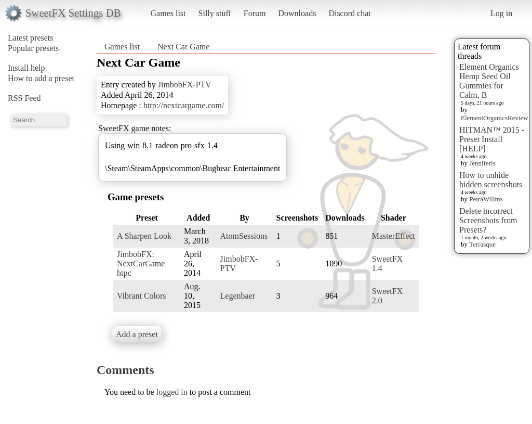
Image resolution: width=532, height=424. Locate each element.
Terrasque (482, 244)
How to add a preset (41, 78)
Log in (501, 13)
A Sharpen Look (144, 236)
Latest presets (31, 37)
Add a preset (137, 334)
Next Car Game (183, 46)
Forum (255, 13)
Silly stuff (214, 13)
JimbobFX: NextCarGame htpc (141, 263)
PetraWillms (485, 199)
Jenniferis (482, 163)
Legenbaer (238, 295)
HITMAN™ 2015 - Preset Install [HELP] (491, 139)
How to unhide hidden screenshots (490, 180)
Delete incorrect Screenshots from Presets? (488, 220)
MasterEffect (393, 236)
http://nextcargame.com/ (183, 105)
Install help (26, 67)
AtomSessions (244, 236)
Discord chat (349, 13)
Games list (168, 13)
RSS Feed (24, 98)
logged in (172, 392)
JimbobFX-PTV (184, 84)
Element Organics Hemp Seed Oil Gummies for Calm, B (489, 80)
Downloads (297, 13)
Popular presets (33, 48)
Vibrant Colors (141, 295)
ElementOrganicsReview (494, 118)
